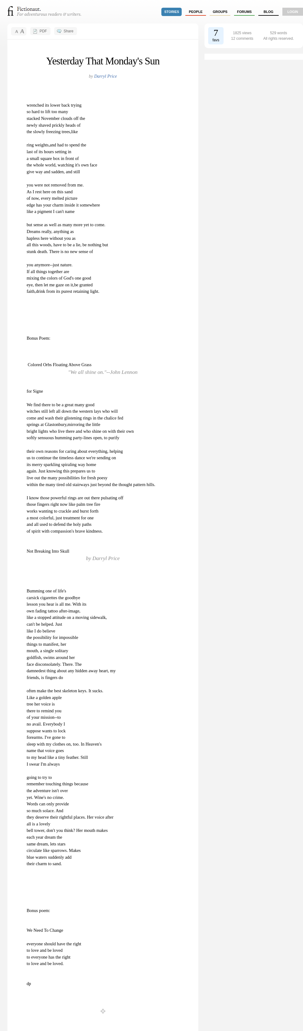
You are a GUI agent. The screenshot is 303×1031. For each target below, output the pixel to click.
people (196, 12)
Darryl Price (105, 76)
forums (244, 12)
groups (220, 12)
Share (68, 31)
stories (171, 12)
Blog (268, 12)
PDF (43, 31)
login (292, 12)
